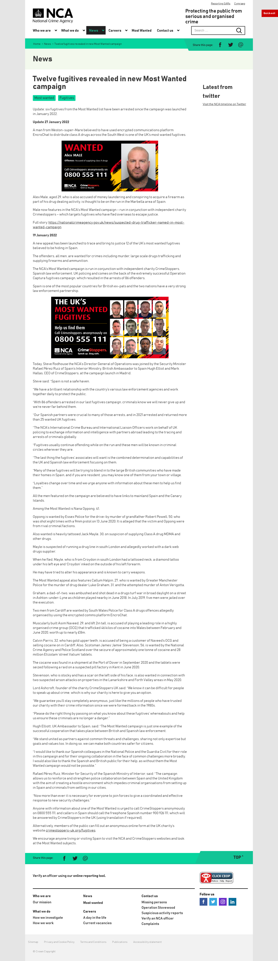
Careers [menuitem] (114, 30)
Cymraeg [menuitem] (239, 3)
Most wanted (44, 98)
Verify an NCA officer (158, 918)
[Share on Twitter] (230, 45)
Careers (89, 911)
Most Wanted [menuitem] (142, 30)
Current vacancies (97, 923)
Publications (119, 942)
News (87, 896)
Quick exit (269, 13)
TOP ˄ (238, 857)
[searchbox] (218, 30)
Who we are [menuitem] (42, 30)
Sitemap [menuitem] (33, 942)
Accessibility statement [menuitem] (147, 942)
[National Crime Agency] (53, 15)
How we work (43, 923)
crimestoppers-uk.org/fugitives (70, 830)
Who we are (42, 896)
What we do (41, 911)
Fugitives (67, 98)
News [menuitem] (93, 30)
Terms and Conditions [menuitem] (93, 942)
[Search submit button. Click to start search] (240, 30)
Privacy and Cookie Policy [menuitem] (59, 942)
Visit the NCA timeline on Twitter (224, 104)
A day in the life (94, 918)
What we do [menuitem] (70, 30)
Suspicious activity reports (162, 913)
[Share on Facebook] (220, 45)
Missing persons (154, 902)
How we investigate (48, 918)
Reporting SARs (220, 3)
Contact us (150, 896)
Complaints (150, 924)
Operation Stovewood (158, 907)
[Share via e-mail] (240, 45)
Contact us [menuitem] (165, 30)
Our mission (42, 902)
